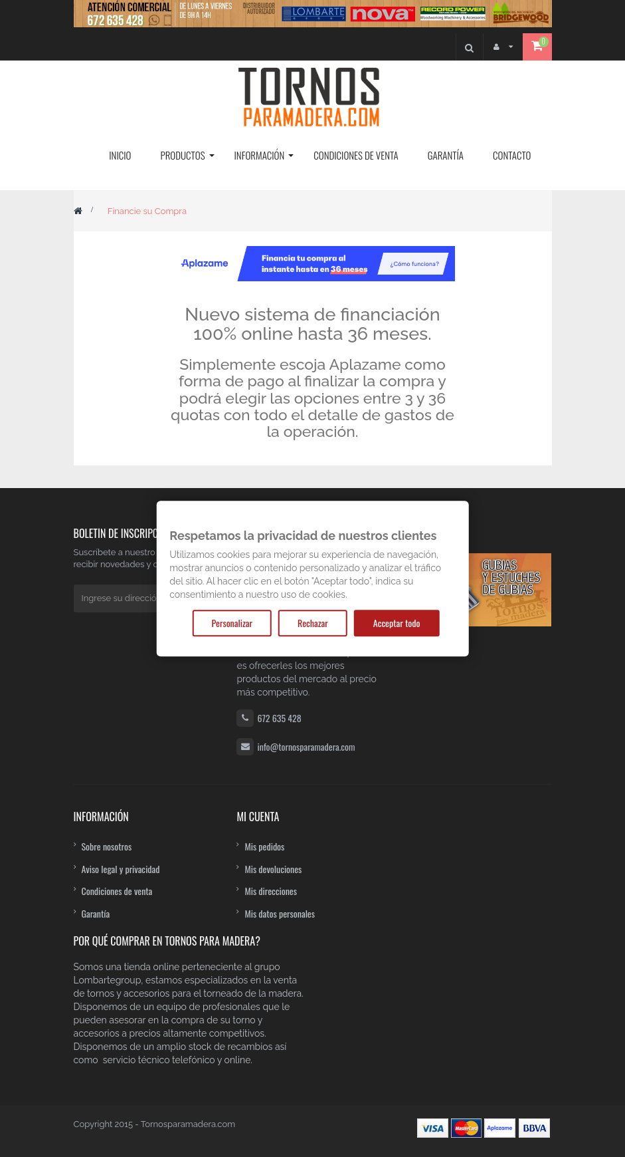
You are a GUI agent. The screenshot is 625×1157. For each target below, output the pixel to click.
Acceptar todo (396, 623)
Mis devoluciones (273, 869)
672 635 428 (279, 718)
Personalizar (232, 623)
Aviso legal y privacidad (121, 869)
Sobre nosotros (107, 846)
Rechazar (313, 623)
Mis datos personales (279, 913)
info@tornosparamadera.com (306, 746)
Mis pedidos (264, 846)
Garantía (96, 913)
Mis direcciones (270, 891)
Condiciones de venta (117, 891)
